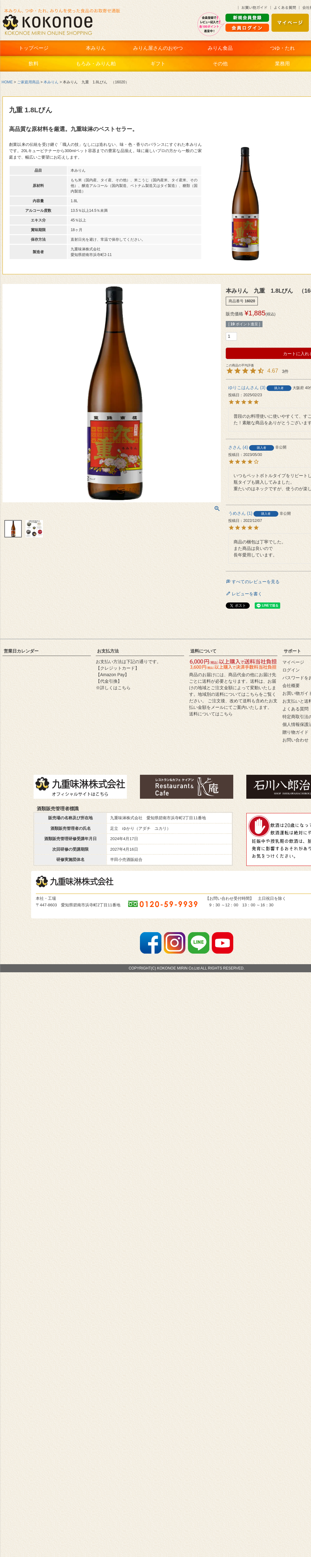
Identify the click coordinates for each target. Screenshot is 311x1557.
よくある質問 (295, 708)
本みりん (96, 48)
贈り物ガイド (295, 732)
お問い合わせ (295, 739)
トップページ (34, 48)
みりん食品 (220, 48)
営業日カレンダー (21, 650)
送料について (203, 650)
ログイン (291, 669)
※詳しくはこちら (113, 687)
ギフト (158, 63)
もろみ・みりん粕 (96, 63)
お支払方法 (108, 650)
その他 (220, 63)
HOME (7, 82)
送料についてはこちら (211, 713)
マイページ (293, 662)
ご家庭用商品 (28, 82)
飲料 (34, 63)
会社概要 (291, 685)
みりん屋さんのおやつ (158, 48)
